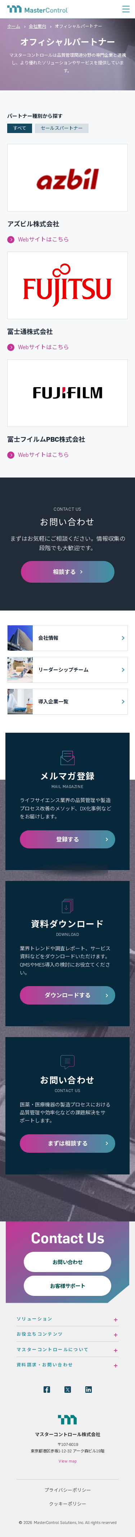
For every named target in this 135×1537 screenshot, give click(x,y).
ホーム (13, 26)
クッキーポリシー (67, 1504)
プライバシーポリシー (67, 1490)
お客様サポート (67, 1286)
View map (68, 1461)
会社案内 (37, 26)
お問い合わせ (68, 1262)
